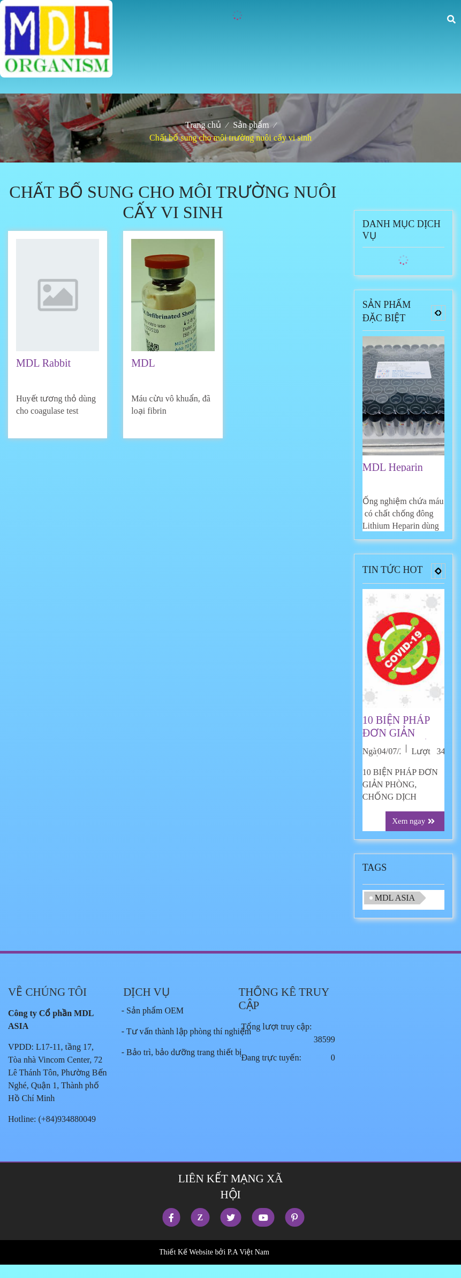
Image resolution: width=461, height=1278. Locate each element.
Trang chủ (203, 124)
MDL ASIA (395, 897)
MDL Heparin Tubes (392, 466)
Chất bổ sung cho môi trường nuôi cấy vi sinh (230, 137)
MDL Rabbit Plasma (43, 363)
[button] (436, 313)
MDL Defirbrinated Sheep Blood (160, 363)
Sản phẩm (251, 124)
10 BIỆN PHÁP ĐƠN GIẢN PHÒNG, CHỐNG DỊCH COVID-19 (403, 726)
